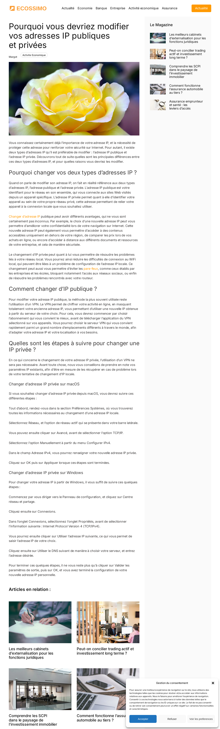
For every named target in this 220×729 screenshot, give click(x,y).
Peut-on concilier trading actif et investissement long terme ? (105, 651)
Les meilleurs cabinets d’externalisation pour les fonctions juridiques (31, 653)
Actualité (201, 8)
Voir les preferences (201, 718)
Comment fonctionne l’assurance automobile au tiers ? (106, 718)
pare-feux (91, 268)
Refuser (172, 718)
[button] (213, 683)
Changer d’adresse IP (25, 216)
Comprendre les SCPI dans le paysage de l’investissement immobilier (33, 720)
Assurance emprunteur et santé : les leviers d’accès (186, 105)
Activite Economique (34, 55)
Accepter (143, 718)
